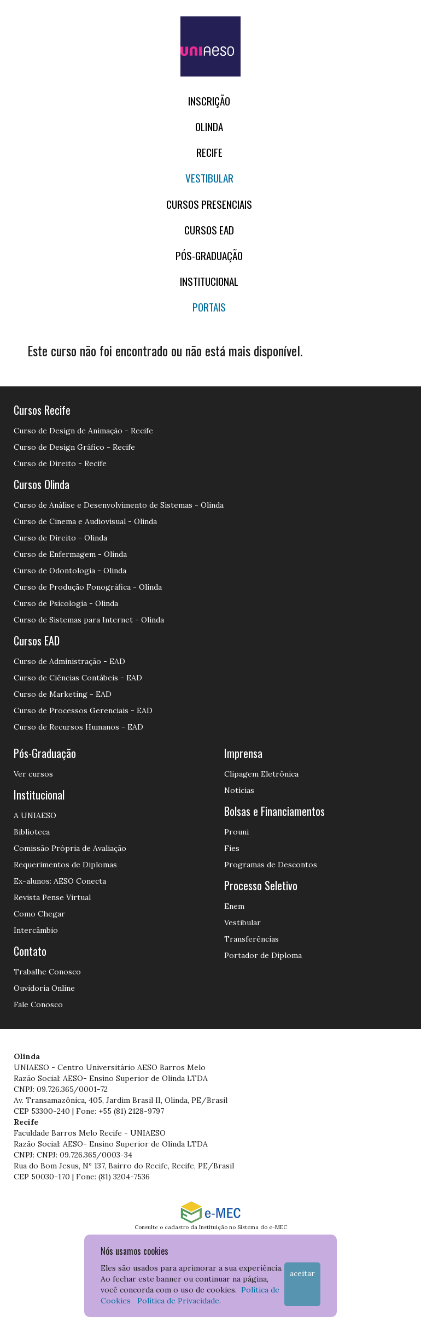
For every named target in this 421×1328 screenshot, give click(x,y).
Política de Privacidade (178, 1301)
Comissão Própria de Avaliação (70, 848)
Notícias (239, 790)
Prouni (236, 832)
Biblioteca (32, 832)
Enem (234, 906)
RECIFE (209, 152)
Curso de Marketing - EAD (63, 694)
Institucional (209, 281)
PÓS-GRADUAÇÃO (209, 255)
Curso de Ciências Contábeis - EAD (78, 678)
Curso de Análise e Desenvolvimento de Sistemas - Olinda (119, 505)
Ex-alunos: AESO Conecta (60, 881)
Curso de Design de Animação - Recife (83, 431)
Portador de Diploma (263, 955)
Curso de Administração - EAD (69, 661)
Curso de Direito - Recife (60, 463)
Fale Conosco (38, 1004)
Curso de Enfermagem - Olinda (70, 554)
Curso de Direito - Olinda (60, 538)
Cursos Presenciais (209, 204)
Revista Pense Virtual (52, 897)
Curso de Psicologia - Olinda (66, 603)
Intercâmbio (36, 930)
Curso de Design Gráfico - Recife (74, 447)
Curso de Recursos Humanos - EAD (78, 727)
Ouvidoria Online (44, 988)
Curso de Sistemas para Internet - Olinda (89, 620)
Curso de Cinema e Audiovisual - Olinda (85, 521)
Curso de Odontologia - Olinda (70, 570)
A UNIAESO (35, 815)
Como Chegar (39, 914)
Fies (231, 848)
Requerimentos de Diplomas (65, 864)
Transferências (251, 939)
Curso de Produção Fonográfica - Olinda (88, 587)
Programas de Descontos (270, 864)
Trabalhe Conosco (47, 972)
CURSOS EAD (209, 229)
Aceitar (302, 1273)
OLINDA (209, 126)
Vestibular (209, 178)
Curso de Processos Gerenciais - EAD (83, 710)
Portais (209, 306)
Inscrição (209, 100)
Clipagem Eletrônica (261, 774)
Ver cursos (33, 774)
